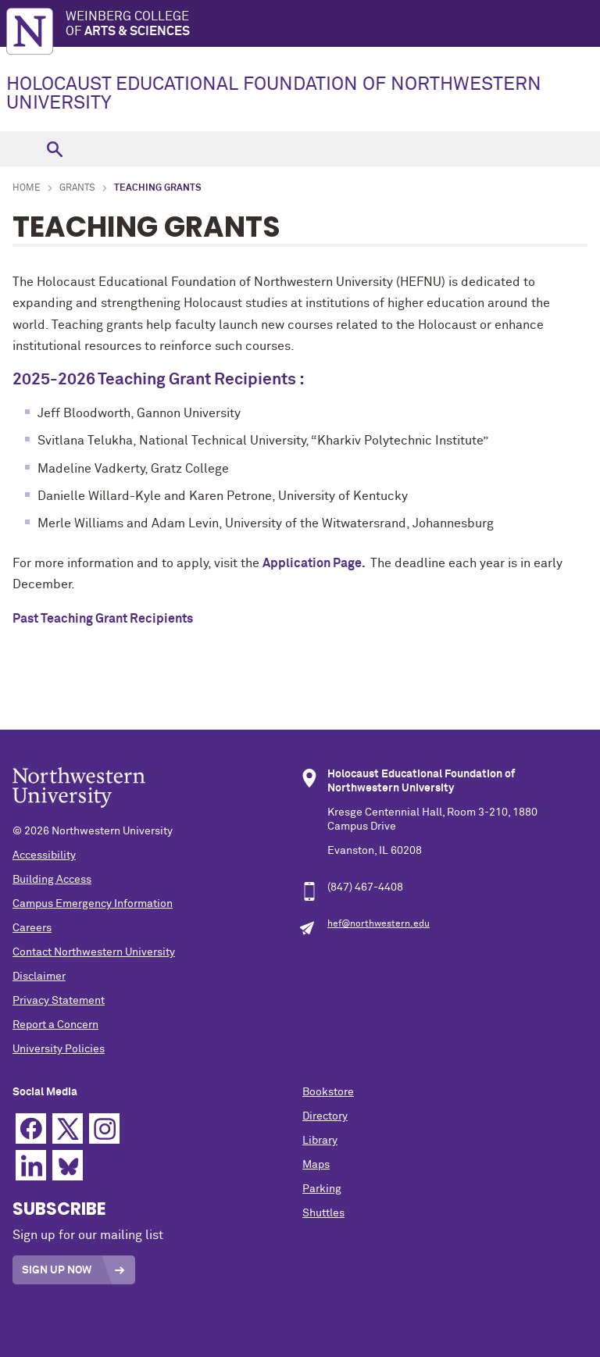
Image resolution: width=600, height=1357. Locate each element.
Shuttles (323, 1213)
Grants (77, 188)
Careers (32, 928)
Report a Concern (55, 1025)
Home (26, 188)
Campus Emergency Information (92, 903)
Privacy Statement (58, 1000)
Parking (321, 1189)
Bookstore (328, 1092)
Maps (316, 1164)
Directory (325, 1116)
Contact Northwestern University (93, 952)
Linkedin (31, 1165)
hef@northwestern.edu (378, 924)
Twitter (67, 1128)
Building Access (51, 879)
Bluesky (67, 1165)
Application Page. (314, 563)
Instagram (104, 1128)
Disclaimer (39, 976)
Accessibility (44, 855)
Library (320, 1140)
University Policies (58, 1049)
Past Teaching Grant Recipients (102, 618)
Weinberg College (333, 24)
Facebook (31, 1128)
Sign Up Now (56, 1270)
